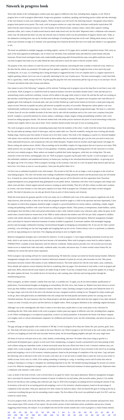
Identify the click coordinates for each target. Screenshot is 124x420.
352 (31, 412)
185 (79, 412)
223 (9, 412)
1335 (80, 415)
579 (114, 415)
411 (102, 412)
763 (42, 412)
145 (103, 415)
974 (37, 412)
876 (48, 412)
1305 (15, 415)
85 (113, 412)
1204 (26, 418)
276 (20, 412)
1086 (33, 415)
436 (92, 415)
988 (21, 415)
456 (14, 412)
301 (9, 418)
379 (74, 412)
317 (27, 415)
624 (98, 415)
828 (54, 412)
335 (74, 415)
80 (14, 418)
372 (86, 415)
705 (91, 412)
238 (85, 412)
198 (107, 412)
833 (39, 415)
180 (26, 412)
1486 (45, 415)
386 (63, 415)
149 (109, 415)
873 (32, 418)
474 (96, 412)
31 (68, 412)
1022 (51, 415)
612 (63, 412)
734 (57, 415)
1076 (9, 415)
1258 (19, 418)
